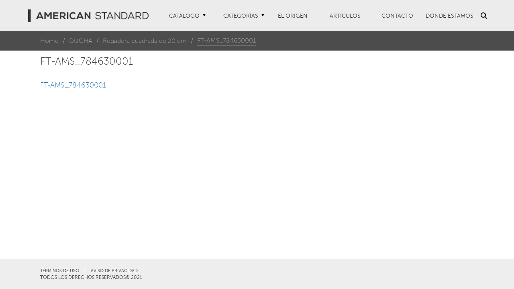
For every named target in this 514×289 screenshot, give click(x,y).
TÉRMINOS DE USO (59, 270)
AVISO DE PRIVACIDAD (114, 270)
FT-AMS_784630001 (73, 85)
